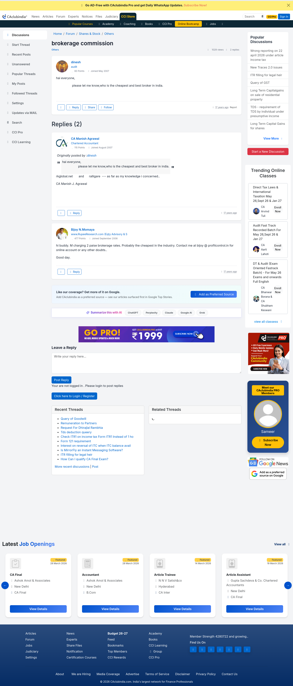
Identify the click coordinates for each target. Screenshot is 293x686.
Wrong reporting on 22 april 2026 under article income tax (266, 55)
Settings (15, 103)
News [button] (36, 16)
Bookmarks (116, 645)
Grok (202, 312)
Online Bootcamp (188, 23)
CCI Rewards (117, 657)
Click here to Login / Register (74, 396)
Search (14, 122)
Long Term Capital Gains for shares (267, 126)
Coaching (127, 23)
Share (89, 107)
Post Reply (61, 380)
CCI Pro (165, 23)
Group (155, 651)
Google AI (186, 312)
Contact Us (230, 674)
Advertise (132, 674)
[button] (262, 16)
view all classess (268, 321)
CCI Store (128, 16)
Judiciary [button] (111, 16)
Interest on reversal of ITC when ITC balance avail (96, 445)
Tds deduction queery (76, 432)
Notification (75, 651)
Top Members (117, 651)
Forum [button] (60, 16)
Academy (106, 23)
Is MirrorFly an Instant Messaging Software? (92, 450)
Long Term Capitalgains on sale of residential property (267, 94)
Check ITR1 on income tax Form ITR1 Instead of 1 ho (97, 437)
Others (55, 49)
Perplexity (152, 312)
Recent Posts (18, 54)
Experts (72, 639)
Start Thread (18, 45)
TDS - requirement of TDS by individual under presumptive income (267, 111)
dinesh (76, 62)
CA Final (16, 575)
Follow (106, 107)
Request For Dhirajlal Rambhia (82, 428)
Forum (29, 639)
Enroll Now (277, 209)
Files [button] (99, 16)
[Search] (252, 16)
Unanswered (18, 64)
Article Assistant (238, 575)
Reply (73, 107)
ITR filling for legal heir (76, 454)
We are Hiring (80, 674)
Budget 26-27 (118, 633)
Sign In (284, 16)
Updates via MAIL (21, 113)
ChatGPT (133, 312)
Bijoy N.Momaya (82, 229)
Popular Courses (80, 23)
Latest (28, 544)
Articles (30, 633)
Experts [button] (73, 16)
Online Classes (268, 173)
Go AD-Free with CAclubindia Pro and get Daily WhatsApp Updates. (143, 5)
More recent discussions (72, 466)
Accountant (90, 575)
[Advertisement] (146, 513)
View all (282, 544)
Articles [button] (48, 16)
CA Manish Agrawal (85, 138)
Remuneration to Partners (79, 423)
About (59, 674)
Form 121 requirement (76, 441)
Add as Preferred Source (214, 294)
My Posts (15, 83)
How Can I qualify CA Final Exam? (84, 459)
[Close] (288, 5)
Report (233, 107)
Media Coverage (108, 674)
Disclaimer (182, 674)
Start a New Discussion (268, 151)
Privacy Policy (206, 674)
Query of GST (260, 83)
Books (146, 23)
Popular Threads (21, 74)
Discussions (17, 35)
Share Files (74, 645)
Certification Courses (81, 657)
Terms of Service (157, 674)
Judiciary (31, 651)
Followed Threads (21, 93)
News (71, 633)
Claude (169, 312)
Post (95, 466)
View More (273, 138)
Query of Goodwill (73, 419)
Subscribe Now (268, 442)
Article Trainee (165, 575)
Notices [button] (87, 16)
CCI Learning (18, 142)
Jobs (210, 23)
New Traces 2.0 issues (266, 67)
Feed (111, 639)
